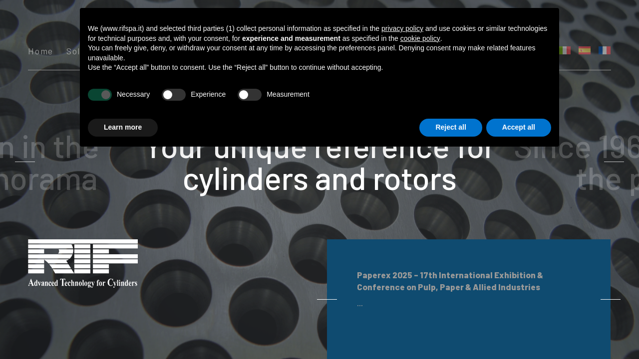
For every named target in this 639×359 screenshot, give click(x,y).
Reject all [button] (450, 127)
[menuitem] (585, 50)
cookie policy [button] (420, 38)
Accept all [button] (518, 127)
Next (560, 161)
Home (40, 51)
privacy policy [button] (402, 28)
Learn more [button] (123, 127)
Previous (79, 161)
